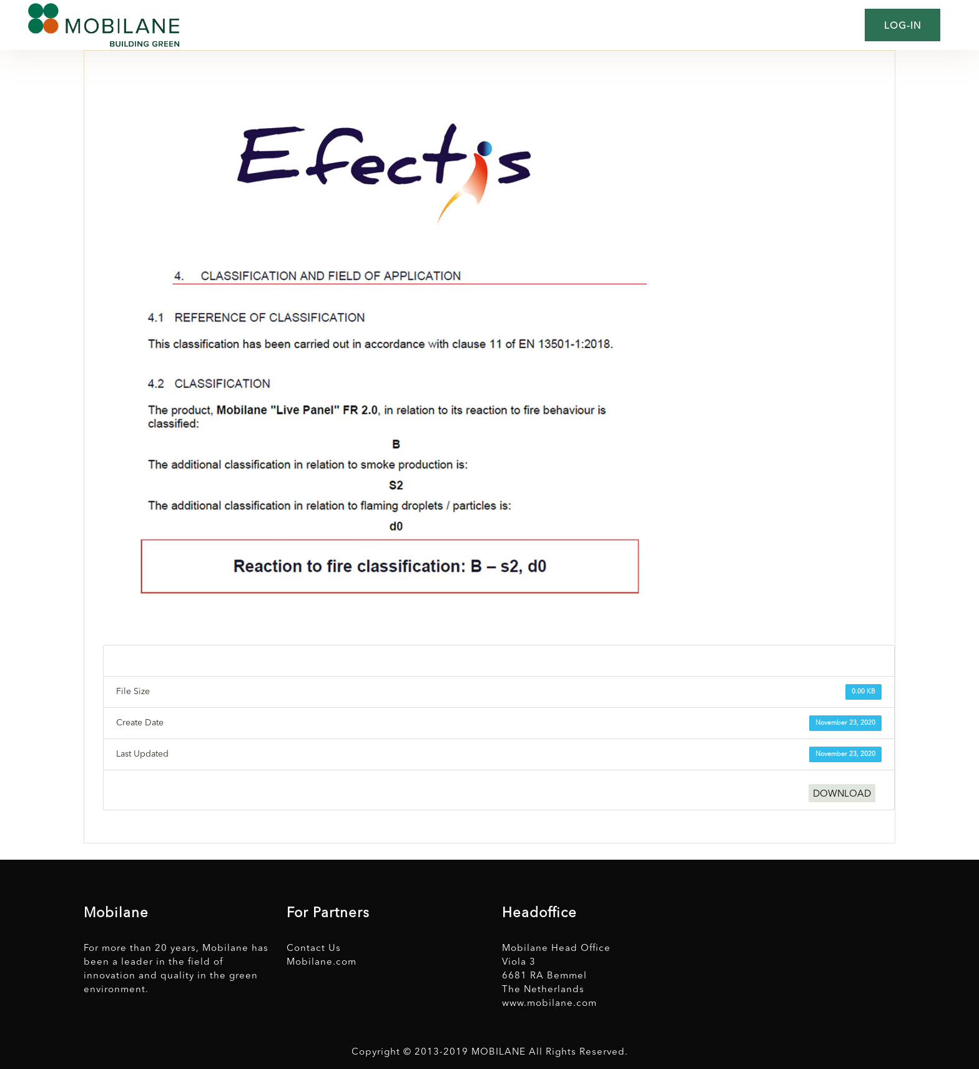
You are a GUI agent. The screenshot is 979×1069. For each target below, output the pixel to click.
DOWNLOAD (842, 794)
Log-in (902, 26)
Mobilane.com (322, 962)
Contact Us (314, 948)
